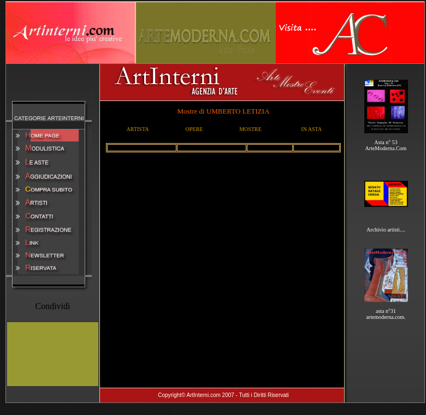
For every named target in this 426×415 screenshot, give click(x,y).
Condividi (52, 306)
